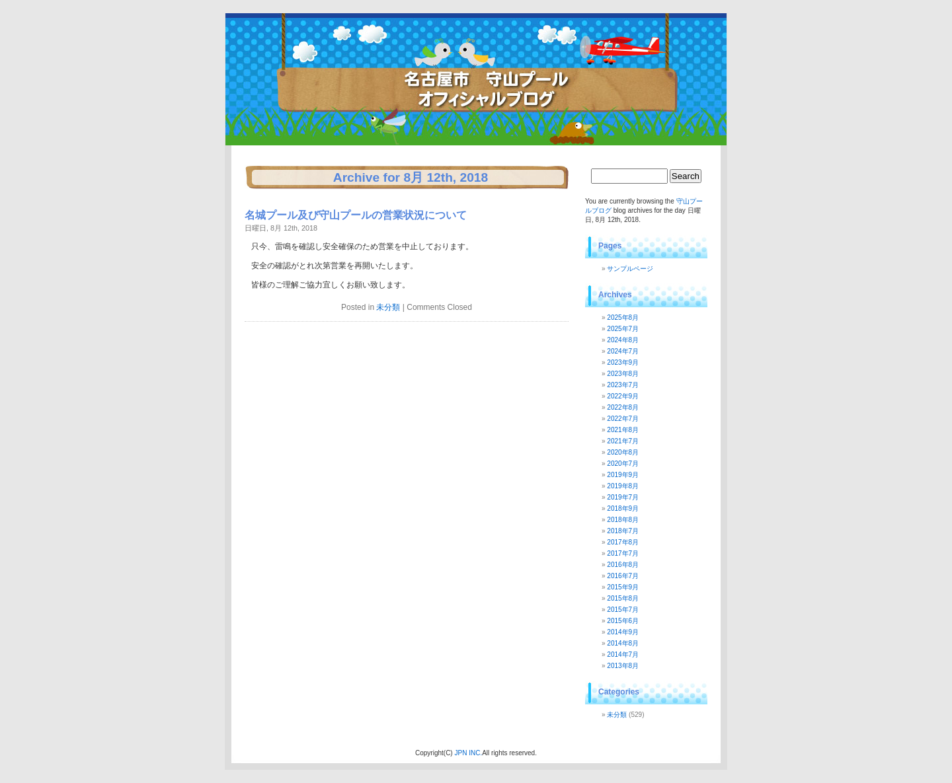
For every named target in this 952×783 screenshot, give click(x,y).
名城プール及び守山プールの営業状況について (356, 215)
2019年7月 (623, 497)
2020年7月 (623, 463)
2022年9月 (623, 396)
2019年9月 (623, 474)
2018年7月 (623, 531)
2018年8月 (623, 519)
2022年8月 (623, 407)
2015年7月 (623, 609)
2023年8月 (623, 373)
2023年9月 (623, 362)
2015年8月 (623, 598)
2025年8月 (623, 317)
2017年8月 (623, 542)
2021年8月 (623, 429)
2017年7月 (623, 553)
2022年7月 (623, 418)
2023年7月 (623, 385)
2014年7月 (623, 654)
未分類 (388, 307)
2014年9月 (623, 632)
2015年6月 (623, 620)
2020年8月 (623, 452)
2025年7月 (623, 328)
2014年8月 (623, 643)
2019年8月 (623, 486)
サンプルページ (630, 268)
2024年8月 (623, 340)
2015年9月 (623, 587)
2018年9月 (623, 508)
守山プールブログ (358, 56)
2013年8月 (623, 665)
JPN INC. (468, 753)
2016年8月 (623, 564)
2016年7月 (623, 575)
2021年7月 (623, 441)
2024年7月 (623, 351)
